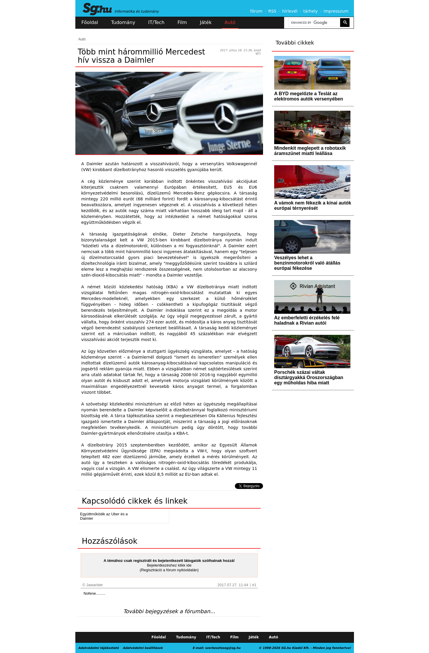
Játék (206, 22)
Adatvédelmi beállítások (142, 647)
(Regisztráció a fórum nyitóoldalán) (169, 570)
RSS (272, 11)
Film (182, 22)
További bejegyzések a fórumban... (169, 611)
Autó (230, 22)
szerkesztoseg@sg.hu (222, 647)
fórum (256, 11)
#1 (254, 585)
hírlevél (290, 11)
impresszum (336, 11)
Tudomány (123, 22)
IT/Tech (156, 22)
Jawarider (95, 585)
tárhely (310, 11)
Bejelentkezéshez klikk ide (169, 565)
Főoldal (90, 22)
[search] (313, 22)
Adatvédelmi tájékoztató (98, 647)
